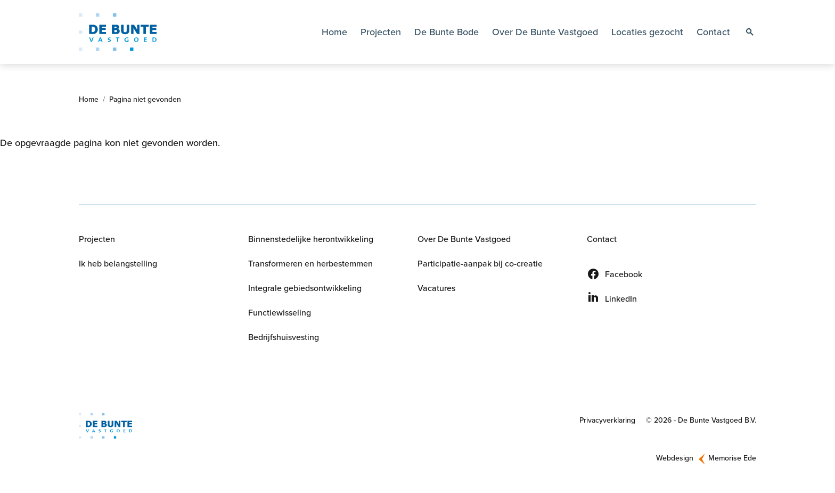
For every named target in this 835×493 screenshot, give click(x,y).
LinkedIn (621, 298)
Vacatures (436, 288)
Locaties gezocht (647, 31)
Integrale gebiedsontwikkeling (305, 288)
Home (334, 31)
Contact (713, 31)
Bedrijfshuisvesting (283, 337)
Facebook (623, 274)
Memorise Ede (732, 457)
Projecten (381, 31)
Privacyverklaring (607, 420)
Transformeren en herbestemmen (310, 263)
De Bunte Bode (446, 31)
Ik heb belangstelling (118, 263)
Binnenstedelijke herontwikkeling (310, 239)
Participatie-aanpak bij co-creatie (480, 263)
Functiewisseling (279, 312)
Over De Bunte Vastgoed (464, 239)
